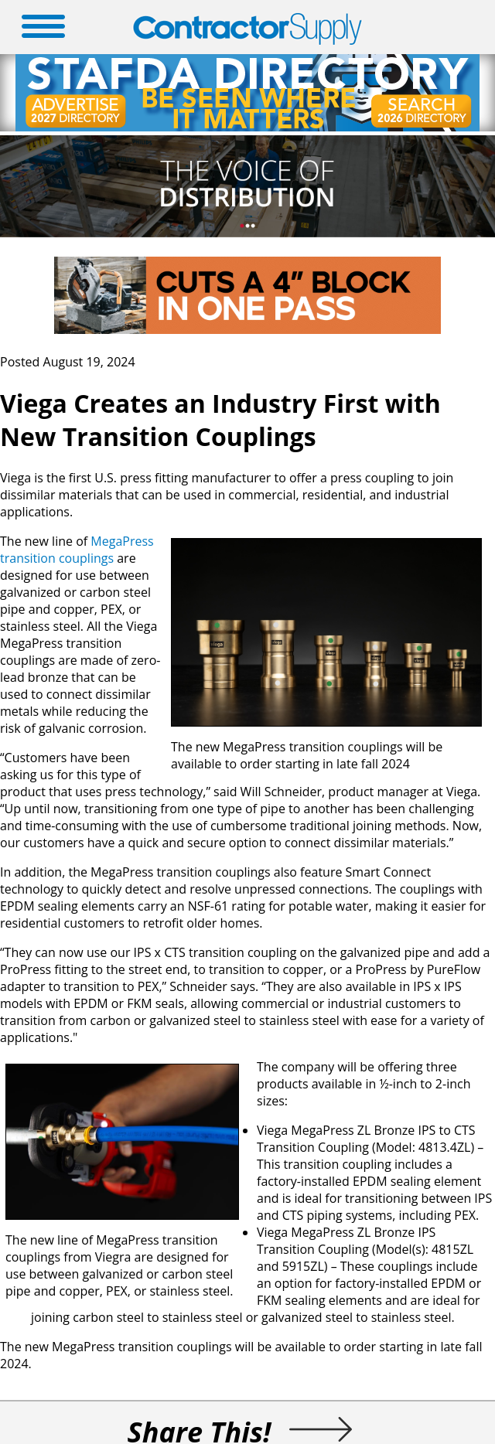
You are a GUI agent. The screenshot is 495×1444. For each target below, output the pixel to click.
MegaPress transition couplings (77, 550)
